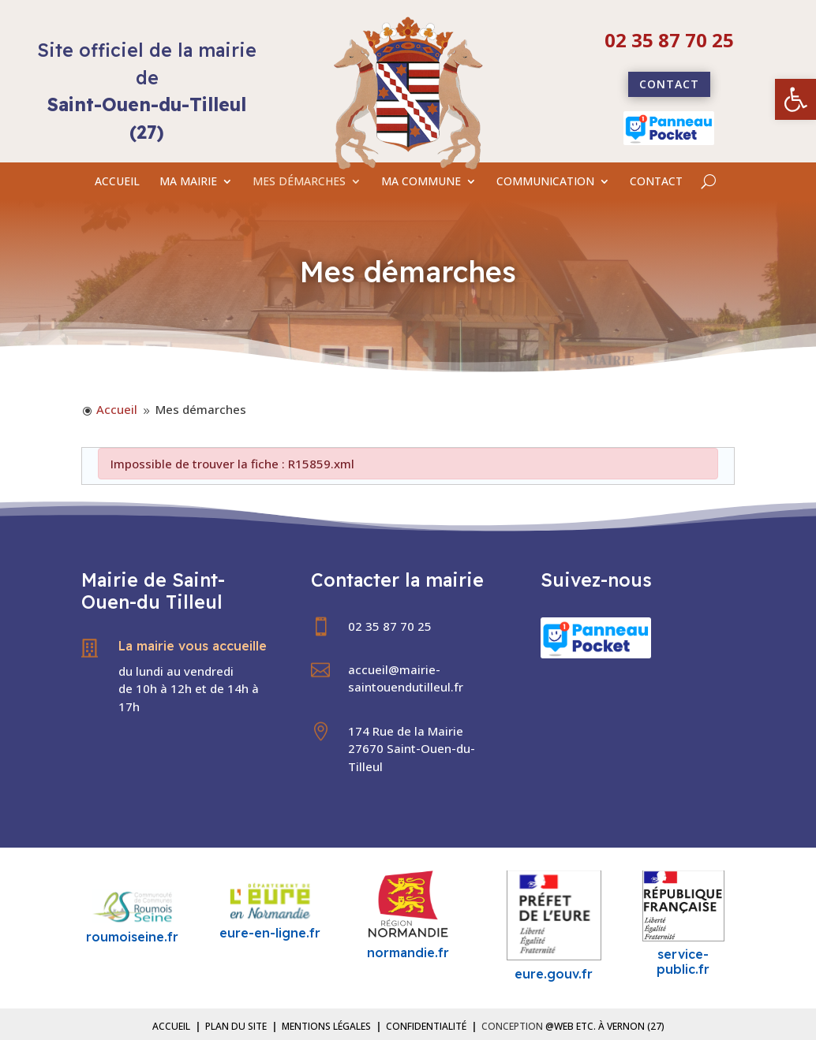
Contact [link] (669, 83)
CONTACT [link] (656, 182)
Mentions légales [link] (326, 1026)
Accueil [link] (171, 1026)
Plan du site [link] (236, 1026)
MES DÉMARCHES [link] (299, 182)
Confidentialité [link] (426, 1026)
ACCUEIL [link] (117, 182)
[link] (795, 99)
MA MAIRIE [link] (188, 182)
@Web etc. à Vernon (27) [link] (604, 1026)
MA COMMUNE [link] (421, 182)
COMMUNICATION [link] (545, 182)
